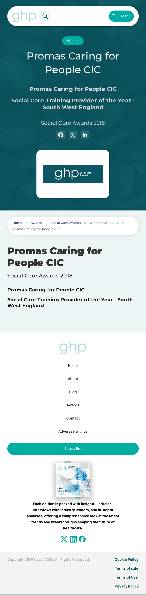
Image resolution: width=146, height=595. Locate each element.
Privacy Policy (127, 586)
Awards (37, 223)
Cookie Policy (126, 560)
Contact (73, 418)
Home (17, 223)
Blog (73, 392)
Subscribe (72, 449)
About (73, 379)
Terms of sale (126, 568)
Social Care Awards (66, 223)
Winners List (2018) (104, 223)
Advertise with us (72, 431)
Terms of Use (126, 577)
